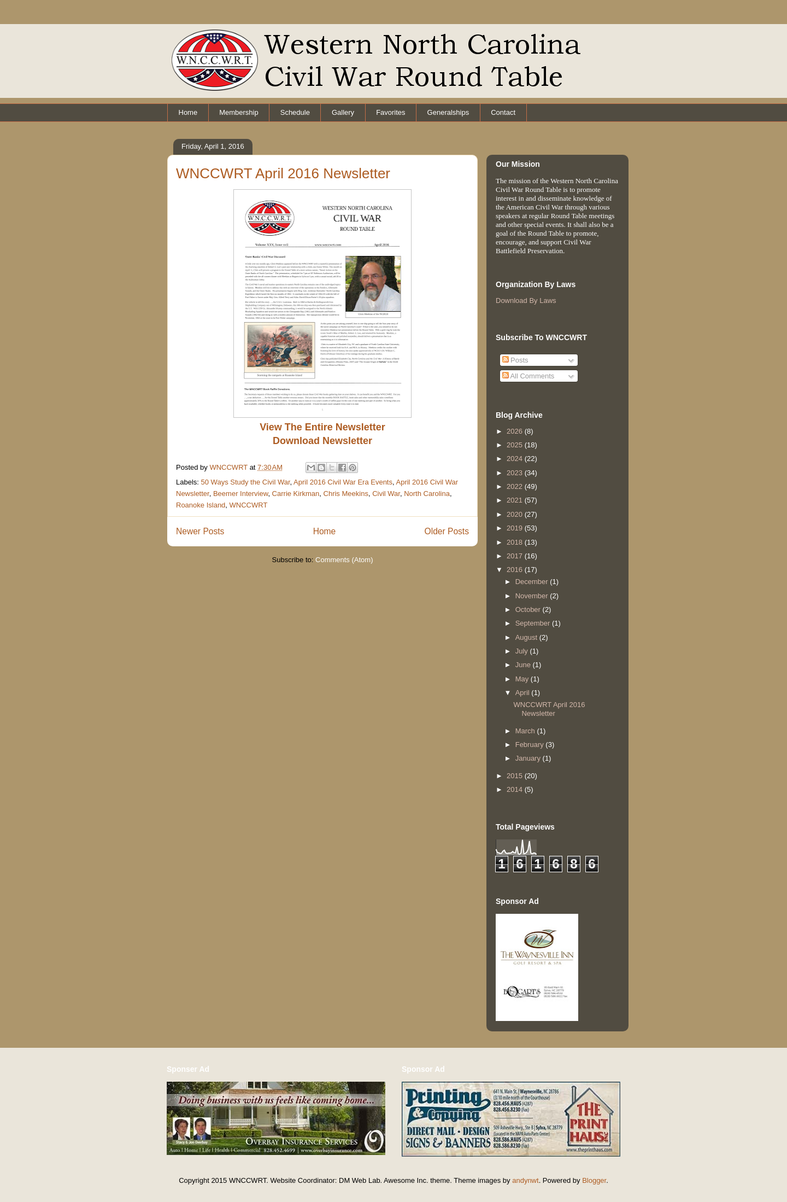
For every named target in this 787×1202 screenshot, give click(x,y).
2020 (516, 514)
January (529, 758)
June (524, 665)
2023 (516, 473)
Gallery (343, 112)
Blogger (594, 1180)
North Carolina (427, 493)
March (526, 731)
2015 (516, 776)
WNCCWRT (249, 505)
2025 (516, 445)
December (532, 581)
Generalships (448, 112)
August (527, 637)
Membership (239, 112)
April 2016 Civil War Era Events (342, 482)
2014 (516, 789)
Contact (503, 112)
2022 (516, 486)
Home (188, 112)
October (529, 609)
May (523, 679)
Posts (515, 360)
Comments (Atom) (344, 560)
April (523, 692)
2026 (516, 431)
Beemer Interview (240, 493)
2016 (516, 569)
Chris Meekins (346, 493)
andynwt (525, 1180)
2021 (516, 500)
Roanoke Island (200, 505)
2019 (516, 528)
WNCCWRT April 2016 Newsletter (283, 173)
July (522, 651)
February (530, 744)
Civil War (386, 493)
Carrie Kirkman (296, 493)
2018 (516, 542)
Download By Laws (526, 300)
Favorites (390, 112)
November (532, 596)
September (533, 623)
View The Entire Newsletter (322, 427)
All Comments (528, 376)
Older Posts (447, 531)
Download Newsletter (322, 440)
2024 (516, 458)
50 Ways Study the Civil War (245, 482)
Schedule (295, 112)
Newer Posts (200, 531)
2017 (516, 556)
